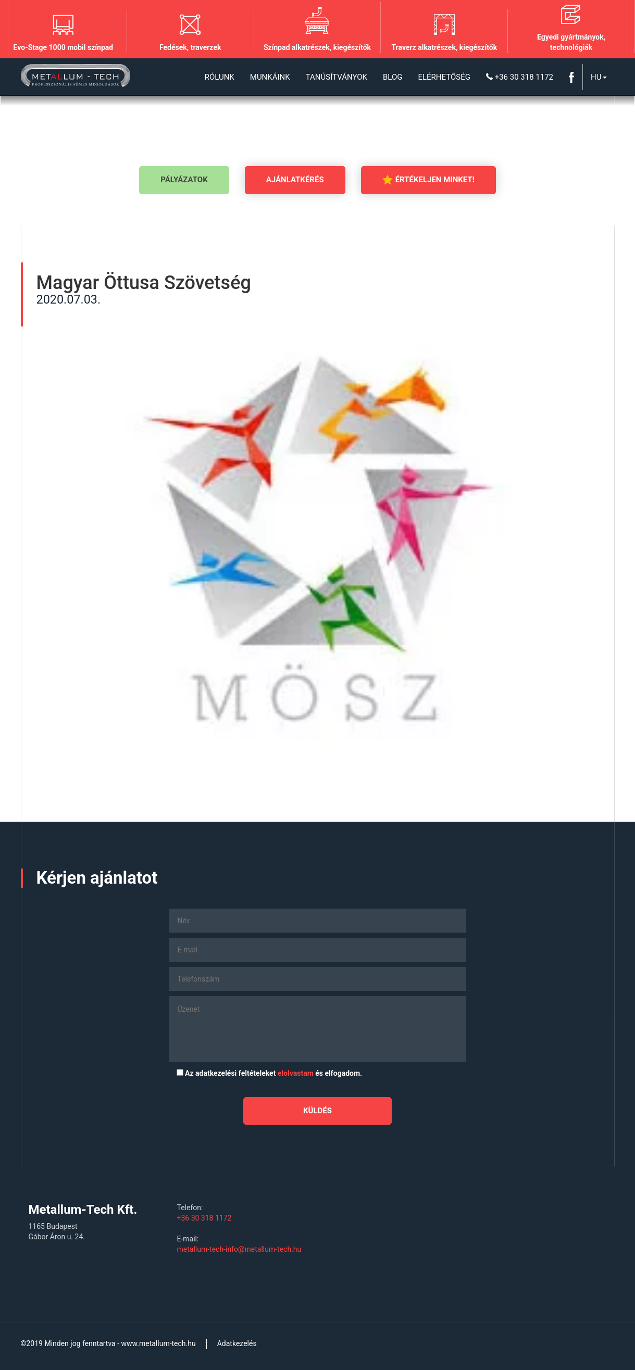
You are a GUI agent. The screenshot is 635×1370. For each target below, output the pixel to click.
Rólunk (219, 77)
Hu (598, 77)
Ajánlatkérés (295, 179)
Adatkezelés (237, 1343)
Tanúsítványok (336, 77)
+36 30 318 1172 (519, 77)
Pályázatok (183, 179)
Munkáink (270, 77)
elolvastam (296, 1073)
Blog (393, 77)
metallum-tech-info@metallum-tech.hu (239, 1249)
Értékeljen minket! (428, 179)
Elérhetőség (444, 77)
